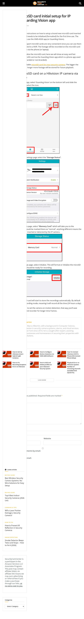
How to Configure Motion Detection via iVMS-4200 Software (47, 354)
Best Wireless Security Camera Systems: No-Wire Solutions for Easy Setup (14, 481)
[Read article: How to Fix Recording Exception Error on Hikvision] (7, 365)
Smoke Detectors (11, 537)
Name (6, 428)
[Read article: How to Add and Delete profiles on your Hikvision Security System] (34, 365)
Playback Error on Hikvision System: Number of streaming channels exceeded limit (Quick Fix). (73, 368)
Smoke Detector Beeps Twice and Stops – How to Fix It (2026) (14, 542)
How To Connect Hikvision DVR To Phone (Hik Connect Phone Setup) (73, 355)
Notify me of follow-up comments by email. (22, 450)
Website (47, 438)
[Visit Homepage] (42, 3)
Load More (42, 380)
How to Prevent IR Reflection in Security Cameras (13, 527)
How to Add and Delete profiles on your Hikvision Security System (46, 366)
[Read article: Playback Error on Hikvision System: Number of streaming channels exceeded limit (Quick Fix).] (61, 365)
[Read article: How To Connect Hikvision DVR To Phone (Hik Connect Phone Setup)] (61, 354)
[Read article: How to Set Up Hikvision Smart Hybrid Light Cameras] (7, 354)
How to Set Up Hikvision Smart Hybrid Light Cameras (17, 355)
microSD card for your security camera (48, 64)
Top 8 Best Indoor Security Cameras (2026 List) (14, 497)
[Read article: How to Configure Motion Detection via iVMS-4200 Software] (34, 354)
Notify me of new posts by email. (17, 457)
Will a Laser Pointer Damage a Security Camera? (13, 512)
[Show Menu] (4, 3)
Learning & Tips (11, 507)
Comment (8, 400)
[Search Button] (80, 3)
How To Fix (9, 522)
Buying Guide (10, 474)
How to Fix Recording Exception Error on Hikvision (19, 365)
